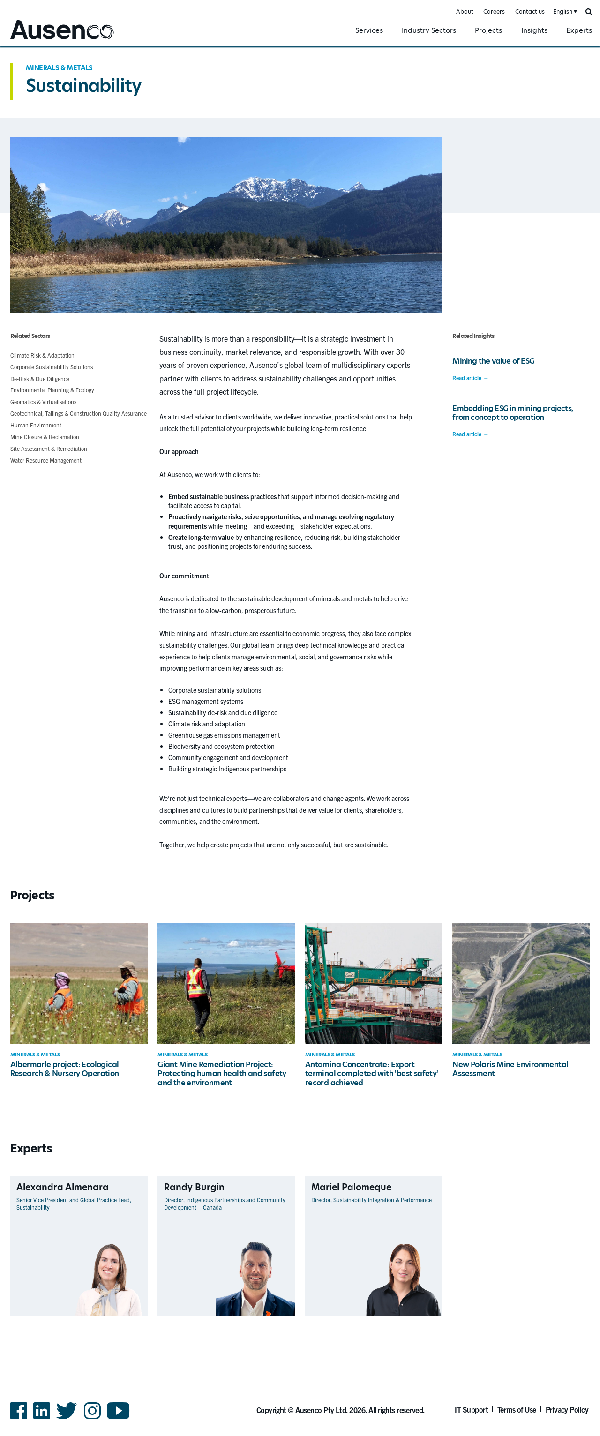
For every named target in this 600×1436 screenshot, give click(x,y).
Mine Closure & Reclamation (44, 436)
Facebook (18, 1418)
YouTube (118, 1418)
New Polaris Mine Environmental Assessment (510, 1069)
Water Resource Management (46, 460)
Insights (534, 30)
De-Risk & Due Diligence (39, 378)
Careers (494, 11)
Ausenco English (33, 40)
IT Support (471, 1409)
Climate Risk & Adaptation (42, 355)
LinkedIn (41, 1418)
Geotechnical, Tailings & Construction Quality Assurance (78, 413)
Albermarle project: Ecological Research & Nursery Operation (64, 1069)
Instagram (92, 1418)
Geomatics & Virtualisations (43, 401)
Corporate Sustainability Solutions (51, 366)
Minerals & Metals (59, 68)
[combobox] (564, 12)
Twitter (66, 1418)
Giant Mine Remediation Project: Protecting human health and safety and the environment (222, 1073)
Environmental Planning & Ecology (52, 389)
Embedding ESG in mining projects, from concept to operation (512, 413)
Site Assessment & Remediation (48, 448)
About (464, 11)
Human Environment (35, 424)
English (562, 11)
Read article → (470, 377)
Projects (488, 30)
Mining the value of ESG (493, 361)
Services (369, 30)
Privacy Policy (567, 1409)
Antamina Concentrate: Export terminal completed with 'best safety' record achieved (371, 1073)
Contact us (530, 11)
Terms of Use (516, 1409)
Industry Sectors (429, 30)
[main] (300, 699)
